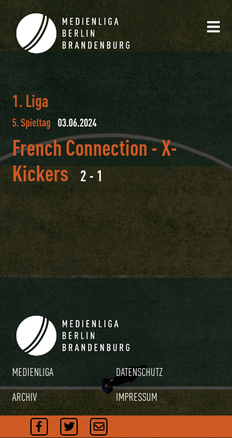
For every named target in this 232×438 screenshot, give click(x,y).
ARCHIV (24, 397)
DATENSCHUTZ (139, 372)
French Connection (80, 147)
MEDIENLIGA (32, 372)
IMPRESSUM (136, 397)
